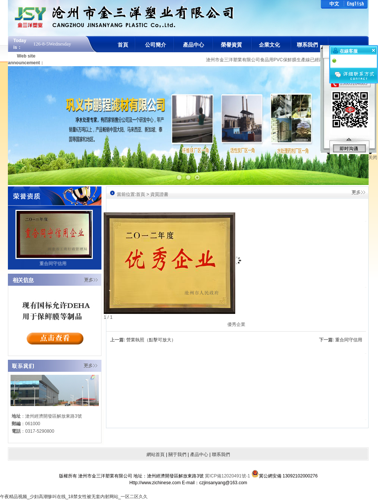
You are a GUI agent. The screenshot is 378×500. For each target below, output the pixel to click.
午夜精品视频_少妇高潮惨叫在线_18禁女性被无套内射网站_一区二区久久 (74, 496)
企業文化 (269, 45)
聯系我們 (307, 45)
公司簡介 (155, 45)
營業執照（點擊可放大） (151, 339)
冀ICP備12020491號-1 (228, 476)
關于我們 (177, 454)
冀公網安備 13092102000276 (284, 472)
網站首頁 (156, 454)
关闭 (372, 157)
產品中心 (193, 45)
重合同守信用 (348, 339)
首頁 (123, 45)
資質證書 (159, 194)
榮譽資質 (231, 45)
